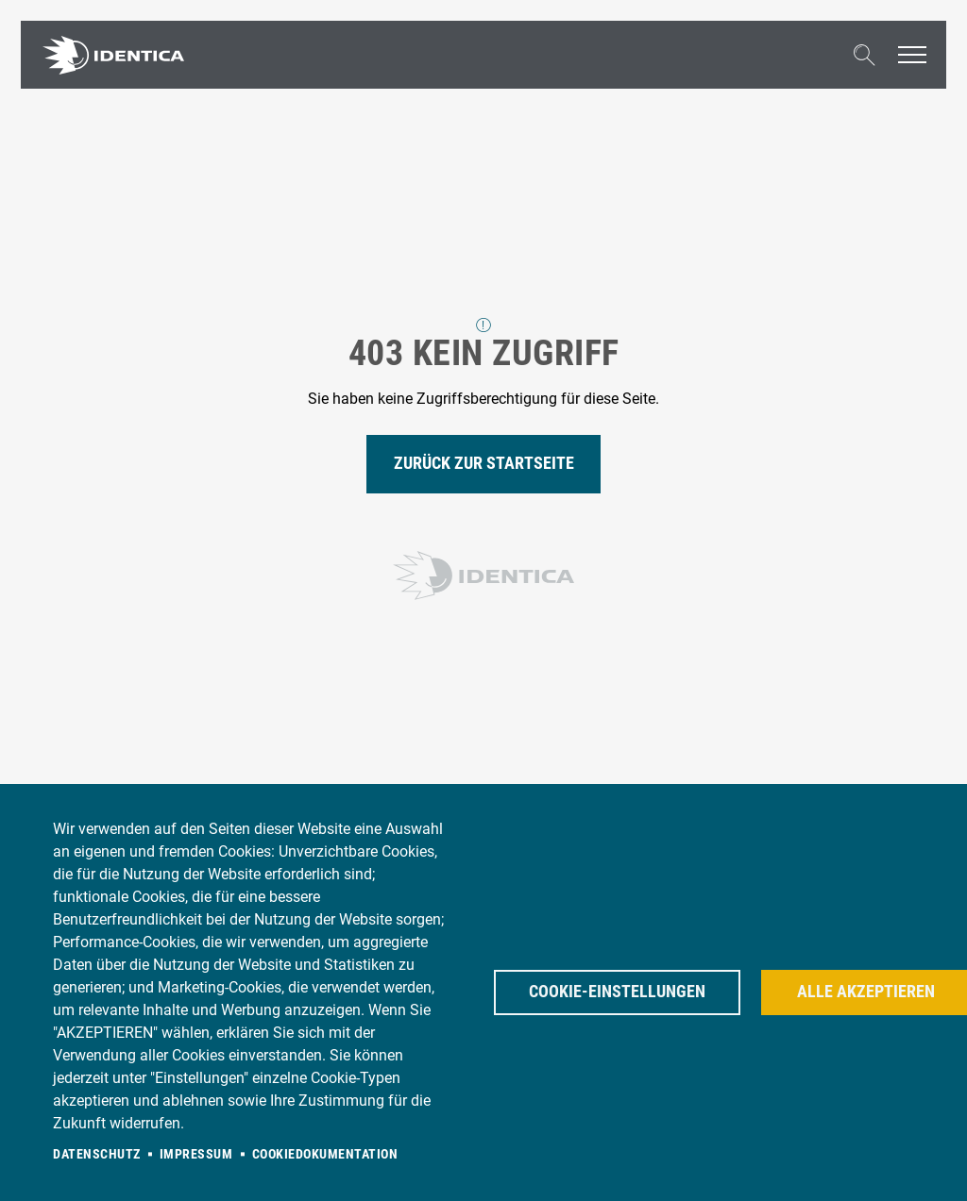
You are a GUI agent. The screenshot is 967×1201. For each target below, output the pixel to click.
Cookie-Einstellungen (617, 991)
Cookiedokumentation (325, 1153)
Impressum (196, 1153)
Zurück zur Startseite (484, 463)
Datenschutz (97, 1153)
